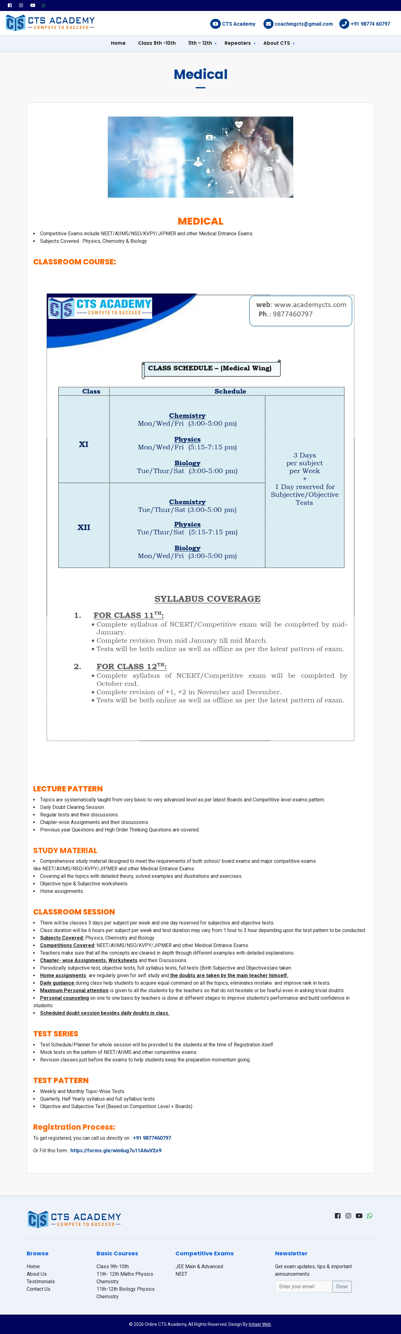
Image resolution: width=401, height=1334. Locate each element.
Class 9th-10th (112, 1266)
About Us (37, 1274)
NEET (181, 1274)
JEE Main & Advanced (199, 1266)
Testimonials (41, 1281)
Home (118, 43)
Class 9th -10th (157, 43)
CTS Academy (238, 24)
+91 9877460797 (152, 1138)
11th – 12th (200, 43)
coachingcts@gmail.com (304, 24)
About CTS (276, 43)
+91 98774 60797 (370, 24)
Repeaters (238, 43)
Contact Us (38, 1289)
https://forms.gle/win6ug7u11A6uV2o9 (115, 1151)
